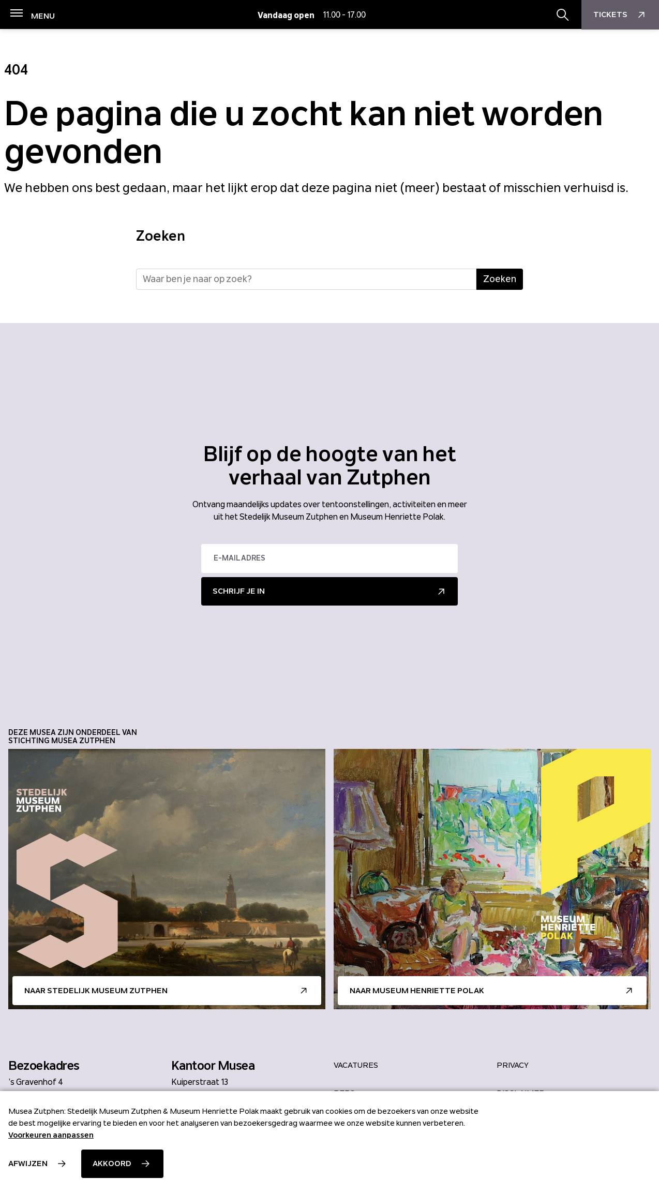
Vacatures (356, 1065)
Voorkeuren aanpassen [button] (51, 1135)
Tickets (620, 15)
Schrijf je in (239, 591)
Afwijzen (28, 1163)
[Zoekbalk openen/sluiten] (562, 15)
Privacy (513, 1065)
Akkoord (112, 1163)
